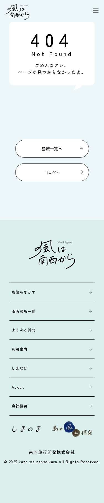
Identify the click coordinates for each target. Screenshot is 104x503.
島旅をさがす (24, 292)
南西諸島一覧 (24, 311)
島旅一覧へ (52, 148)
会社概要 (20, 406)
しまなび (20, 368)
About (18, 387)
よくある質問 (24, 330)
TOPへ (52, 172)
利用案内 (20, 349)
